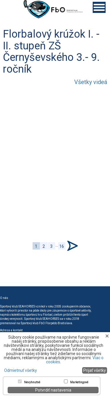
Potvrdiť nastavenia (53, 390)
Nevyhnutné (32, 382)
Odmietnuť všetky (20, 370)
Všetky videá (90, 82)
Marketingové (79, 382)
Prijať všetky (94, 370)
